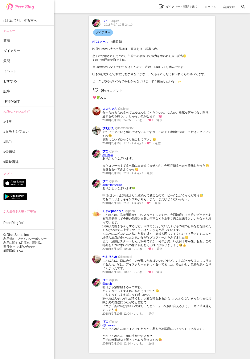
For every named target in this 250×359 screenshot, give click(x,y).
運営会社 (9, 246)
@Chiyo (107, 155)
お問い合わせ (26, 246)
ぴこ (111, 21)
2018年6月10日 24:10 (118, 24)
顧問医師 (9, 250)
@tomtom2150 (112, 185)
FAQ (20, 250)
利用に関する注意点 (16, 242)
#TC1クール (100, 41)
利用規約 (9, 238)
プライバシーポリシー (32, 238)
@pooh (107, 283)
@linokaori (109, 325)
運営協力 (38, 242)
